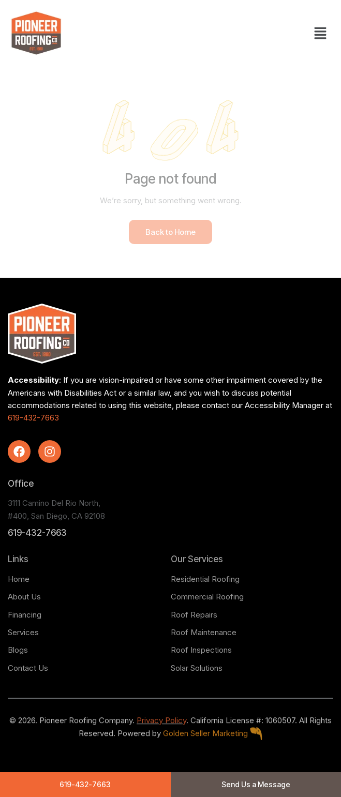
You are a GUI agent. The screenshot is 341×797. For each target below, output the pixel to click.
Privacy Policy (161, 732)
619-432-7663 (33, 418)
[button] (320, 33)
